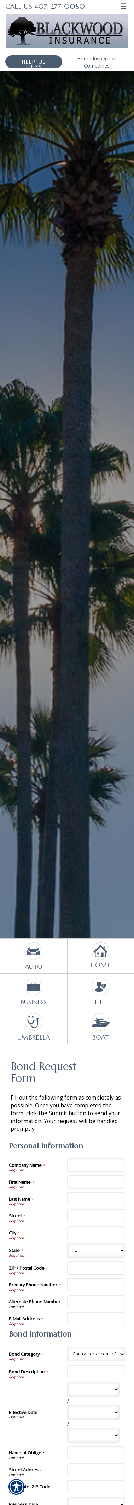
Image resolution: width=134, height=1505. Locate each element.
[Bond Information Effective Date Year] (93, 1435)
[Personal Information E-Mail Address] (96, 1318)
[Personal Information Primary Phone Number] (96, 1285)
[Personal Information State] (96, 1250)
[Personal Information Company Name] (96, 1165)
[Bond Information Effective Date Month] (93, 1389)
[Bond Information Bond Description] (96, 1371)
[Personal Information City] (96, 1232)
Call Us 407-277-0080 (45, 6)
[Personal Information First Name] (96, 1182)
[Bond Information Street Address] (96, 1469)
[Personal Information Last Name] (96, 1199)
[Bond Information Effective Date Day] (93, 1412)
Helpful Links (34, 63)
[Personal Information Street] (96, 1215)
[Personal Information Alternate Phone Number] (96, 1301)
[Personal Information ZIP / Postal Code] (96, 1268)
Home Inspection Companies (96, 62)
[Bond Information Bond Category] (96, 1354)
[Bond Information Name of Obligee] (96, 1453)
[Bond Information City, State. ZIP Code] (96, 1486)
